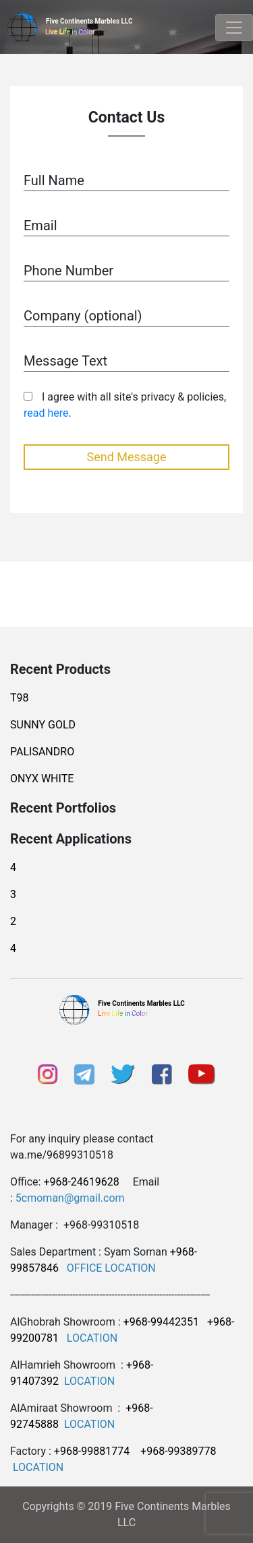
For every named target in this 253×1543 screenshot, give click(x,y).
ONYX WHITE (42, 778)
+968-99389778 (178, 1451)
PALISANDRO (42, 751)
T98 (19, 697)
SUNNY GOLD (43, 724)
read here (46, 413)
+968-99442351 (161, 1321)
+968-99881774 (92, 1451)
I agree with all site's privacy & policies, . (125, 404)
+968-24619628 (81, 1181)
